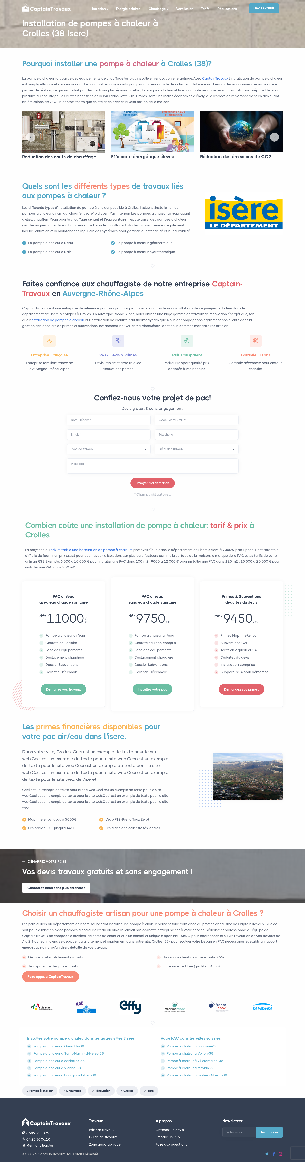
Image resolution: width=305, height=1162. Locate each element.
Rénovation (102, 1091)
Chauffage (158, 9)
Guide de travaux (103, 1137)
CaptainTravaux (215, 78)
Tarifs (205, 9)
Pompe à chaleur (41, 1091)
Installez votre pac (152, 689)
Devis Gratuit (263, 8)
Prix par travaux (101, 1130)
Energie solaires (127, 9)
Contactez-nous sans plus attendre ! (56, 888)
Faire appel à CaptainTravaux (50, 976)
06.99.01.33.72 (36, 1133)
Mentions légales (38, 1145)
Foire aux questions (171, 1144)
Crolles (128, 1091)
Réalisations (227, 9)
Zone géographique (105, 1144)
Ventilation (183, 9)
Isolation (99, 9)
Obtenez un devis (170, 1130)
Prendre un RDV (168, 1137)
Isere (150, 1091)
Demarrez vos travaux (63, 689)
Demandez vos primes (241, 689)
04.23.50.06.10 (36, 1139)
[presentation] (30, 137)
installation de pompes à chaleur (57, 320)
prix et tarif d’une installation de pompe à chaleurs (92, 550)
